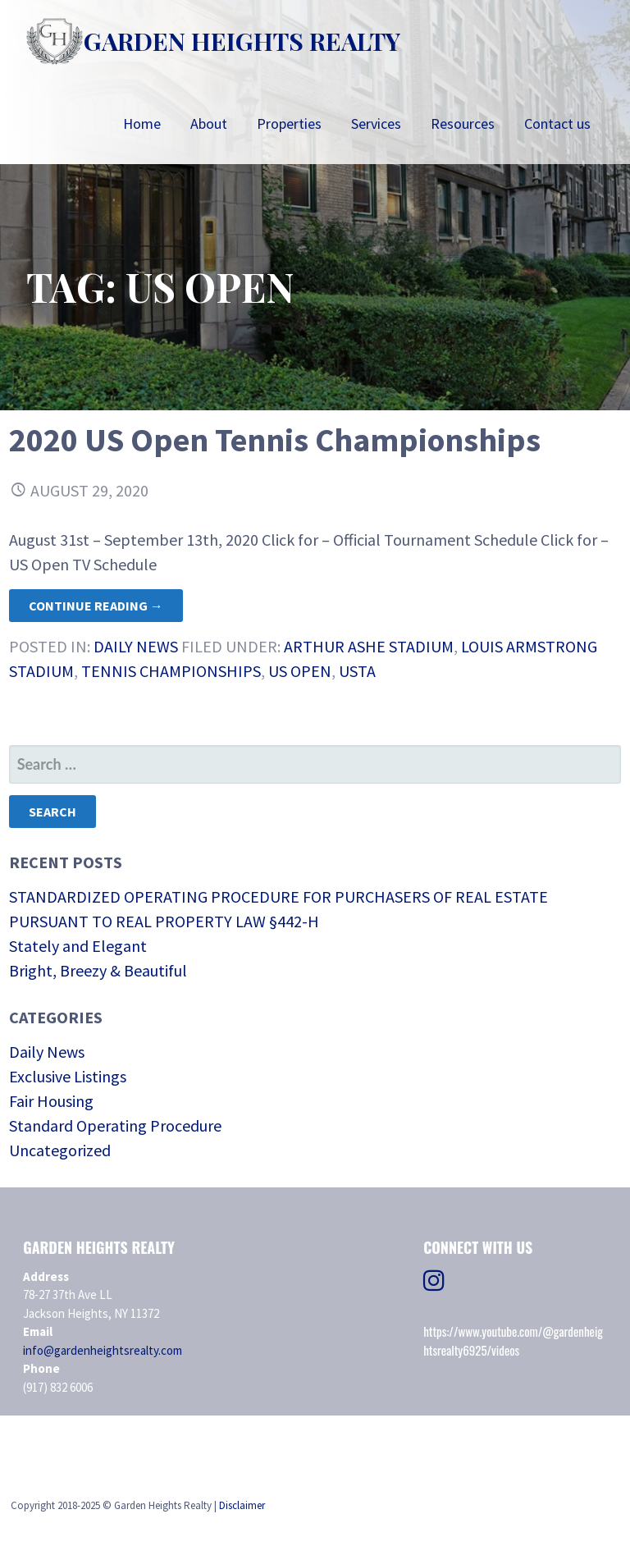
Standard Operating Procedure (115, 1125)
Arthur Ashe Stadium (369, 646)
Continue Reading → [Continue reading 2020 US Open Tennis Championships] (96, 605)
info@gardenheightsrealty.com (102, 1350)
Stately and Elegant (78, 945)
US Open (299, 671)
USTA (357, 671)
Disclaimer (242, 1505)
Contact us (557, 123)
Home (142, 123)
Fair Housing (51, 1101)
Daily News (136, 646)
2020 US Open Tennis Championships (275, 439)
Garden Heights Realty (242, 41)
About (208, 123)
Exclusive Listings (67, 1076)
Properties (289, 123)
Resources (463, 123)
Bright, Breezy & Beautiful (98, 970)
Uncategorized (60, 1150)
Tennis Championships (171, 671)
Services (376, 123)
